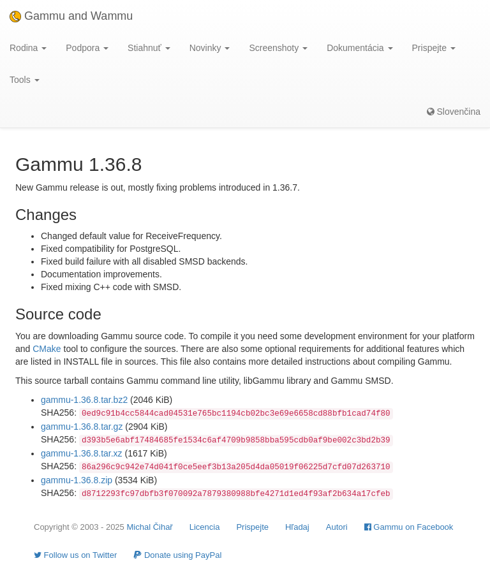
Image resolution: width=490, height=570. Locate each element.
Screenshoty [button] (278, 48)
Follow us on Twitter (75, 555)
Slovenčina (453, 111)
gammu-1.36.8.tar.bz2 (84, 400)
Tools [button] (25, 80)
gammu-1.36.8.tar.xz (81, 453)
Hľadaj (297, 527)
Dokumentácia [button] (359, 48)
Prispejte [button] (434, 48)
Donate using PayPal (177, 555)
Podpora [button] (87, 48)
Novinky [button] (209, 48)
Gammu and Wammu (71, 16)
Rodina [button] (28, 48)
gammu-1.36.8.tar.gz (81, 426)
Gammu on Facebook (409, 527)
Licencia (204, 527)
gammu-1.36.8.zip (76, 480)
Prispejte (252, 527)
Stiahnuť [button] (149, 48)
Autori (337, 527)
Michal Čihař (149, 527)
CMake (47, 349)
